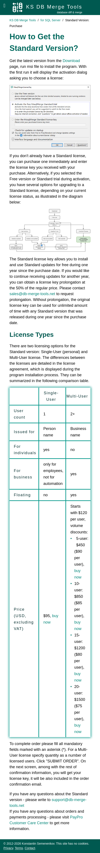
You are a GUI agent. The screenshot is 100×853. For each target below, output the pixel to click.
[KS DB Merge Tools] (47, 7)
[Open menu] (4, 5)
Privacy (8, 848)
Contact (30, 848)
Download (71, 61)
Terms (19, 848)
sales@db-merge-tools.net (32, 294)
